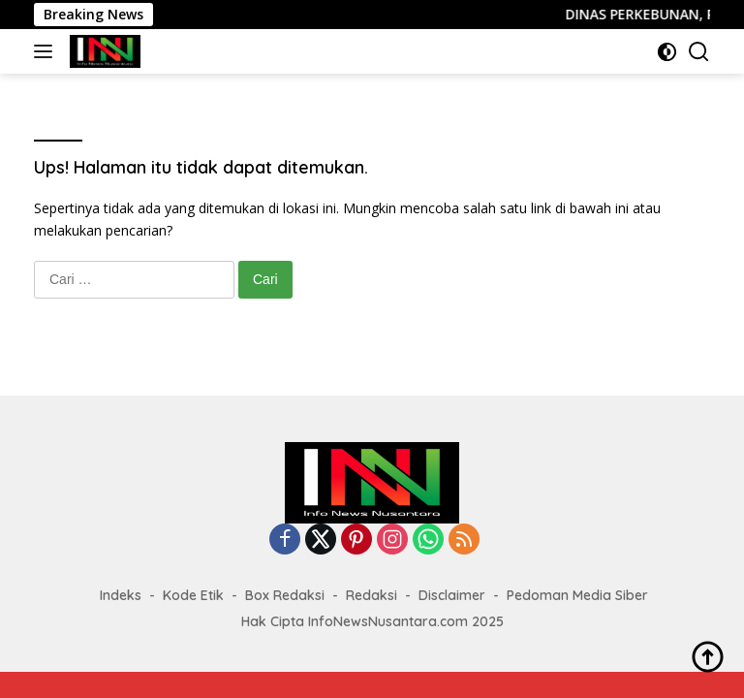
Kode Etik (193, 595)
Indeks (120, 595)
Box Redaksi (285, 595)
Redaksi (371, 595)
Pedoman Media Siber (577, 595)
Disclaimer (451, 595)
